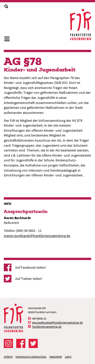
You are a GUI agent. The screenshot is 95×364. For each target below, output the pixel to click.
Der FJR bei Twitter (33, 343)
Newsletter (55, 357)
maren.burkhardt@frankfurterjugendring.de (37, 235)
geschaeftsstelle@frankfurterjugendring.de (57, 323)
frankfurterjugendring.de (46, 327)
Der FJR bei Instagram (8, 343)
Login (68, 357)
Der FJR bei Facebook (20, 343)
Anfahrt (8, 357)
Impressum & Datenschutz (30, 357)
